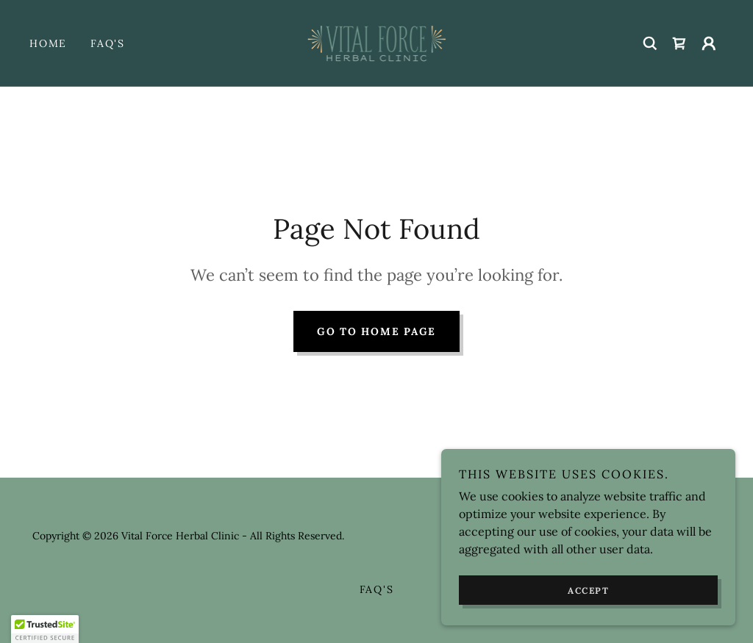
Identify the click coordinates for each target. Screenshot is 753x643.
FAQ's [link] (107, 43)
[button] (709, 43)
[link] (377, 42)
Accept (588, 590)
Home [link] (48, 43)
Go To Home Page (376, 331)
